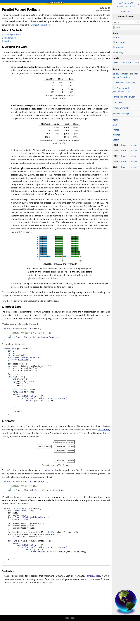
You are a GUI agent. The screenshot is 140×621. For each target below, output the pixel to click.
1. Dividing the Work (11, 34)
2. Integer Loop (9, 37)
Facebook (119, 42)
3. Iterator (6, 41)
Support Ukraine (55, 2)
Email (117, 37)
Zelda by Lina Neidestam (124, 82)
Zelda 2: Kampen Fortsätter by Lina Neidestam (125, 75)
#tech (136, 62)
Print (116, 27)
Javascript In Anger (121, 113)
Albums (116, 134)
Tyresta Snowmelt (121, 107)
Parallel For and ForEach (124, 96)
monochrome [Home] (126, 16)
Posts (123, 145)
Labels (116, 139)
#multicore (125, 62)
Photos (116, 129)
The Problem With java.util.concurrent (126, 4)
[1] (77, 441)
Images (134, 145)
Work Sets (125, 11)
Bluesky (118, 52)
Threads (118, 47)
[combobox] (124, 22)
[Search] (138, 22)
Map (115, 124)
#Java (115, 62)
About (115, 119)
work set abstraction (40, 24)
